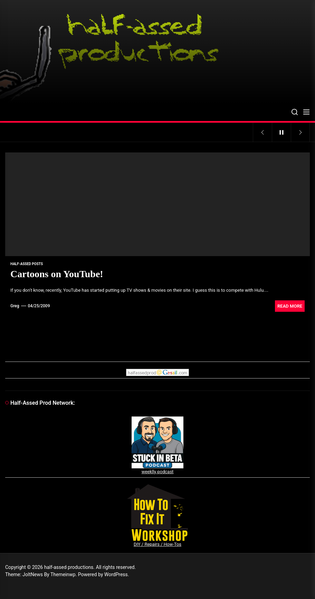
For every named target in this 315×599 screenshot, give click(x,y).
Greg (14, 305)
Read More (289, 306)
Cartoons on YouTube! (56, 274)
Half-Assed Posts (26, 264)
